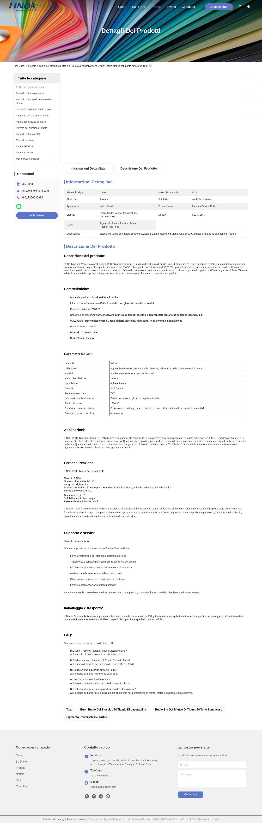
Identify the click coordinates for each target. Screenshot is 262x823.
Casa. (122, 7)
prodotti (156, 7)
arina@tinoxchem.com (35, 190)
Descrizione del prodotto (138, 168)
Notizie (20, 773)
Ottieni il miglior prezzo (186, 115)
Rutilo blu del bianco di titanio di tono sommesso (188, 709)
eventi (171, 7)
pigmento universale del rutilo (86, 717)
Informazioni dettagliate (87, 168)
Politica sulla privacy (53, 819)
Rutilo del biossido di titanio (53, 66)
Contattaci (189, 7)
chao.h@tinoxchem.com (103, 786)
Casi (18, 780)
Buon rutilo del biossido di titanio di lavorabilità (113, 709)
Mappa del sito (75, 819)
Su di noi (138, 7)
